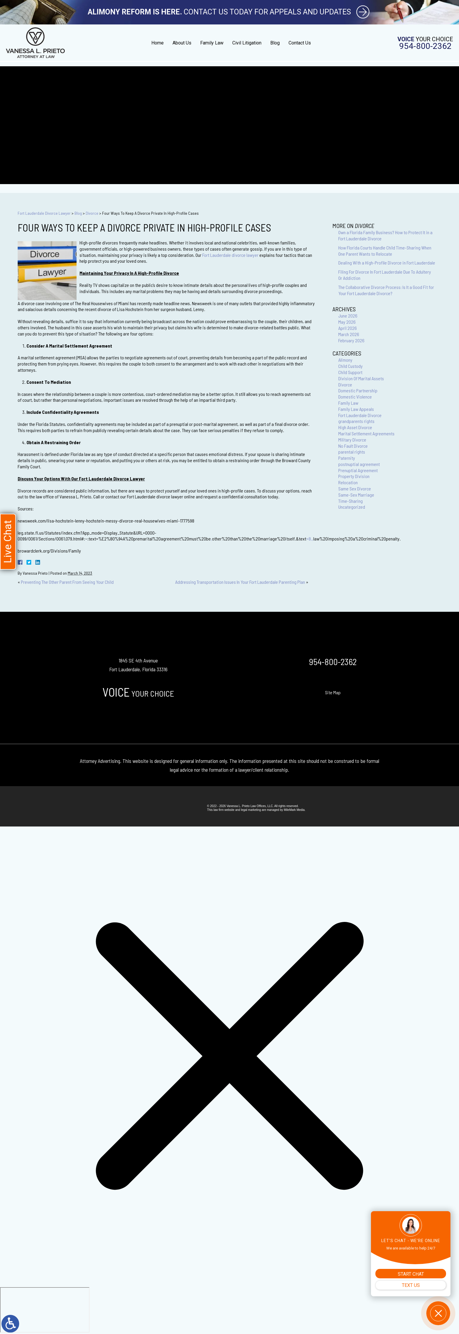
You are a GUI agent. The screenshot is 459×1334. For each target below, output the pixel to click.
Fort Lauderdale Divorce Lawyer (44, 213)
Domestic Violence (355, 396)
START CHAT (411, 1274)
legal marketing (251, 809)
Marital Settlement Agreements (366, 433)
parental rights (351, 451)
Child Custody (350, 366)
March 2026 (348, 334)
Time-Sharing (350, 501)
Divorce (92, 213)
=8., (309, 538)
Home (157, 43)
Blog (275, 43)
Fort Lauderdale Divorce (360, 415)
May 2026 (347, 322)
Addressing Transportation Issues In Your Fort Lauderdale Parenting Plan (240, 582)
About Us (182, 43)
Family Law (211, 43)
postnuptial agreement (359, 464)
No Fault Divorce (353, 446)
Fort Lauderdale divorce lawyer (230, 255)
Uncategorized (351, 507)
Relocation (348, 482)
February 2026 (351, 340)
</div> (45, 1310)
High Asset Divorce (355, 427)
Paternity (346, 458)
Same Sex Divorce (354, 488)
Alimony (345, 360)
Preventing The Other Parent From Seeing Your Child (67, 582)
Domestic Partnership (357, 390)
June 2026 (347, 315)
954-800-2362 (425, 46)
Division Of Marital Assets (361, 378)
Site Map (333, 692)
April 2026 (347, 328)
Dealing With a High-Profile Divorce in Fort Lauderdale (386, 262)
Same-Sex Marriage (356, 494)
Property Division (353, 476)
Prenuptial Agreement (358, 470)
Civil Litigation (246, 43)
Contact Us (300, 43)
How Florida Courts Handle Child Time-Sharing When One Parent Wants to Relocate (384, 251)
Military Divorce (352, 439)
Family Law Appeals (356, 409)
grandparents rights (356, 421)
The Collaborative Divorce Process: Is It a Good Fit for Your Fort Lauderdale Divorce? (386, 290)
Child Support (350, 372)
